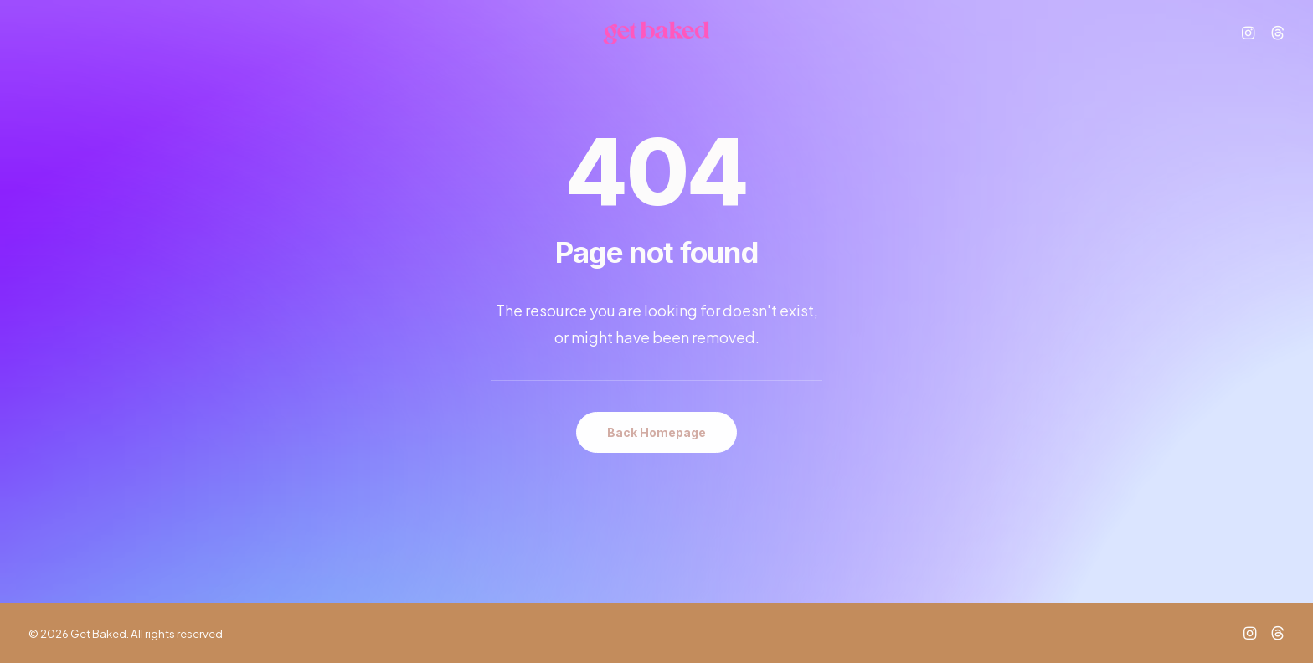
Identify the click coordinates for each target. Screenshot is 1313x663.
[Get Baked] (656, 42)
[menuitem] (1250, 42)
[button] (1250, 42)
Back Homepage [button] (656, 432)
